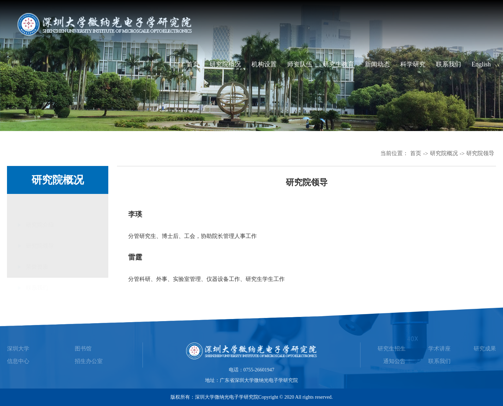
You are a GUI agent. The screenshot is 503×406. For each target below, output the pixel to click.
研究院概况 (225, 64)
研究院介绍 (40, 205)
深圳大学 (18, 348)
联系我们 (448, 64)
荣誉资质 (37, 247)
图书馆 (83, 348)
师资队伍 (299, 64)
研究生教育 (338, 64)
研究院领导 (480, 153)
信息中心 (18, 361)
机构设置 (264, 64)
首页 (193, 64)
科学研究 (412, 64)
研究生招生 (392, 348)
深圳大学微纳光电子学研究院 (226, 397)
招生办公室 (89, 361)
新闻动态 (377, 64)
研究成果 (485, 348)
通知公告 (394, 361)
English (481, 64)
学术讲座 (439, 348)
